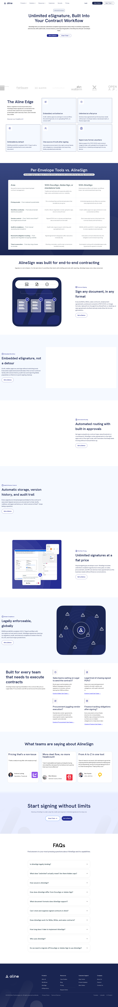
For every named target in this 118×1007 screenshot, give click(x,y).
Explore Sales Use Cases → (61, 693)
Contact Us (100, 985)
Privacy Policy (45, 995)
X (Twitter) (109, 995)
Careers (99, 982)
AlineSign (44, 985)
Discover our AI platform (14, 119)
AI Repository (45, 988)
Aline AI (44, 979)
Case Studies (63, 979)
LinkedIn (102, 995)
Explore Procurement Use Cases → (63, 722)
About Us (99, 979)
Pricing (62, 985)
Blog (61, 982)
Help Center (82, 979)
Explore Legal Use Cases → (92, 693)
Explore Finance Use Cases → (93, 724)
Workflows (44, 982)
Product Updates (83, 982)
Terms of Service (55, 995)
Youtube (95, 995)
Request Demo (64, 990)
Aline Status (82, 985)
